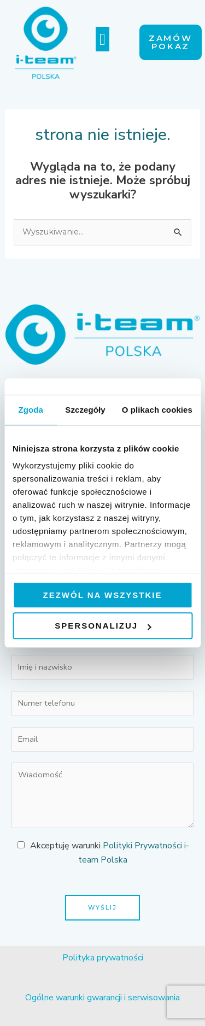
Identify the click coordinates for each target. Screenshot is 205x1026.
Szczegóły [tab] (85, 409)
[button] (103, 39)
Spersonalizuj (103, 625)
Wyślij (102, 907)
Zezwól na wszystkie (102, 595)
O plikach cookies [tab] (157, 409)
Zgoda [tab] (30, 409)
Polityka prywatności (102, 958)
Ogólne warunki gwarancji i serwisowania (102, 998)
